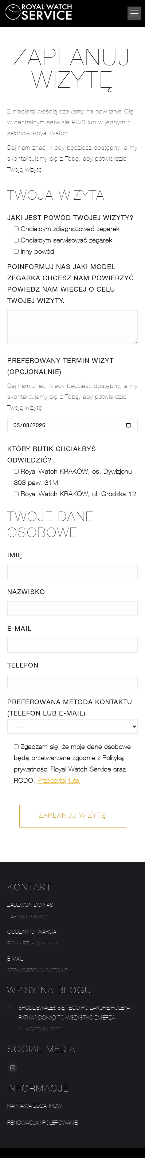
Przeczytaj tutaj (59, 781)
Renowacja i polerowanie (42, 1123)
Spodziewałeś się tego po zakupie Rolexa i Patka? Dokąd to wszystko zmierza (75, 1013)
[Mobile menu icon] (134, 13)
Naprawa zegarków (34, 1106)
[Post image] (10, 1006)
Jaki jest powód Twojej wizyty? (70, 217)
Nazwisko (26, 592)
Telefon (23, 665)
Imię (14, 555)
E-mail (19, 628)
